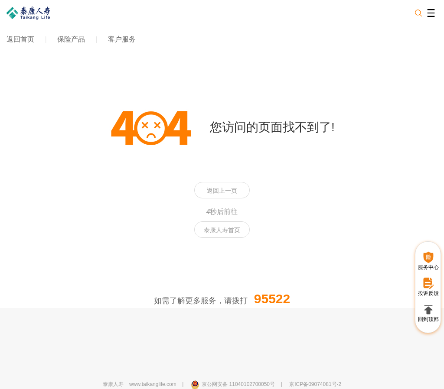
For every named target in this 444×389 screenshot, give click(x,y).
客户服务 (122, 39)
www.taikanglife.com (152, 384)
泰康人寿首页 (222, 230)
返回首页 (20, 39)
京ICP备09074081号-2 (315, 384)
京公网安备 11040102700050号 (238, 384)
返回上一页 (222, 190)
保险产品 (71, 39)
